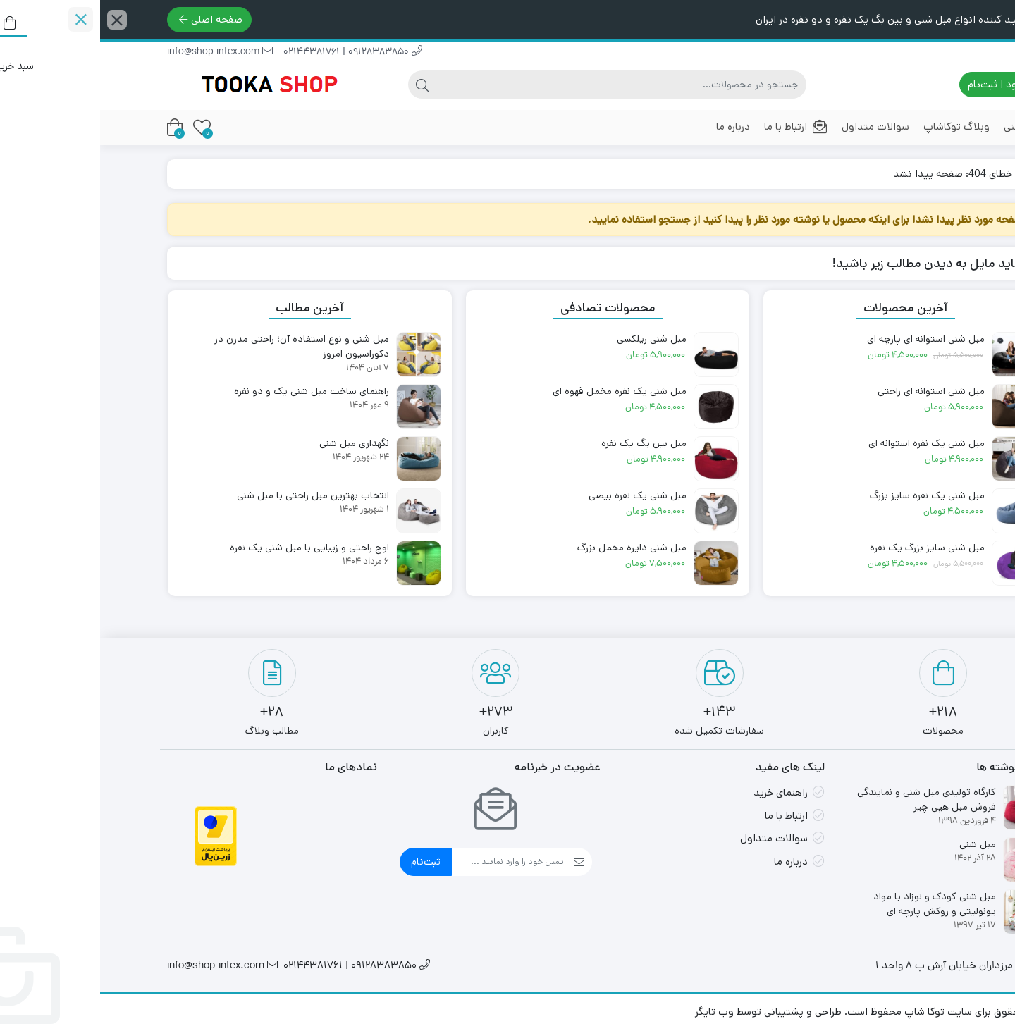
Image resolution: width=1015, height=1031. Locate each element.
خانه (931, 173)
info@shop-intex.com (120, 52)
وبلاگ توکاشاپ (856, 126)
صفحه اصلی (110, 19)
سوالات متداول (775, 126)
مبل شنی (922, 126)
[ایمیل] (409, 862)
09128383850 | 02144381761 (252, 52)
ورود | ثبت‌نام (904, 84)
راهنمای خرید (680, 792)
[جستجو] (521, 84)
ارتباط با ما (695, 126)
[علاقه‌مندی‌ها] (102, 127)
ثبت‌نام (325, 861)
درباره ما (633, 126)
